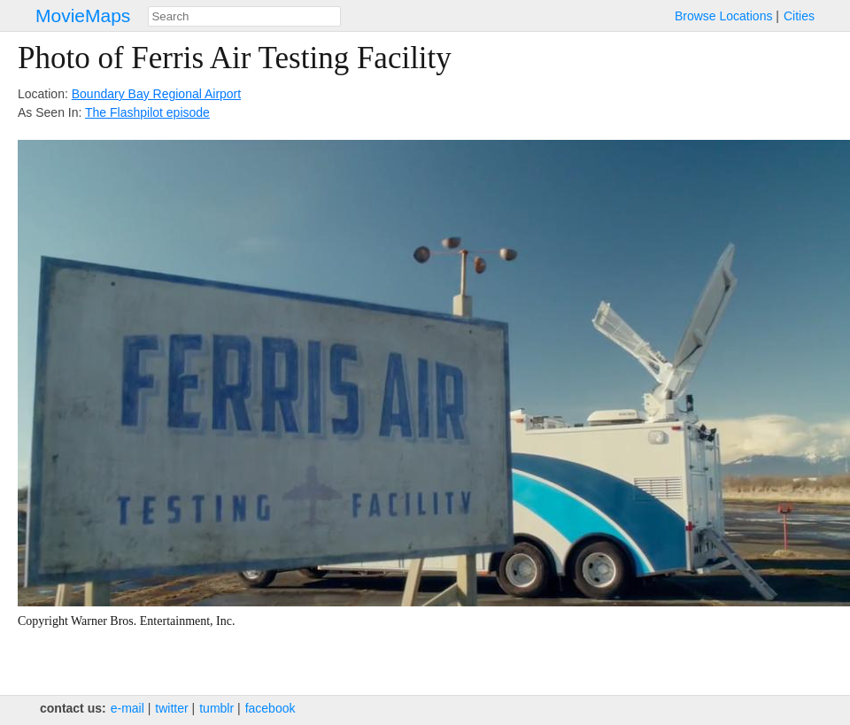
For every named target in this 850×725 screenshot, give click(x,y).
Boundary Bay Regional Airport (156, 94)
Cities (799, 16)
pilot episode (175, 112)
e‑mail (127, 708)
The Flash (112, 112)
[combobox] (244, 16)
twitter (171, 708)
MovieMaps (82, 15)
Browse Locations (724, 16)
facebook (270, 708)
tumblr (216, 708)
